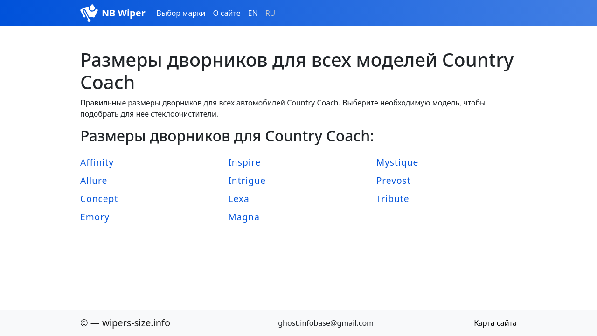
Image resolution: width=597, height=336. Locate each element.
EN (253, 13)
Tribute (393, 198)
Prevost (393, 180)
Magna (244, 216)
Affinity (97, 162)
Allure (93, 180)
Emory (95, 216)
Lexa (238, 198)
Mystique (397, 162)
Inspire (244, 162)
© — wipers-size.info (125, 322)
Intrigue (247, 180)
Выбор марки (181, 13)
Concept (99, 198)
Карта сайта (495, 323)
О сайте (226, 13)
